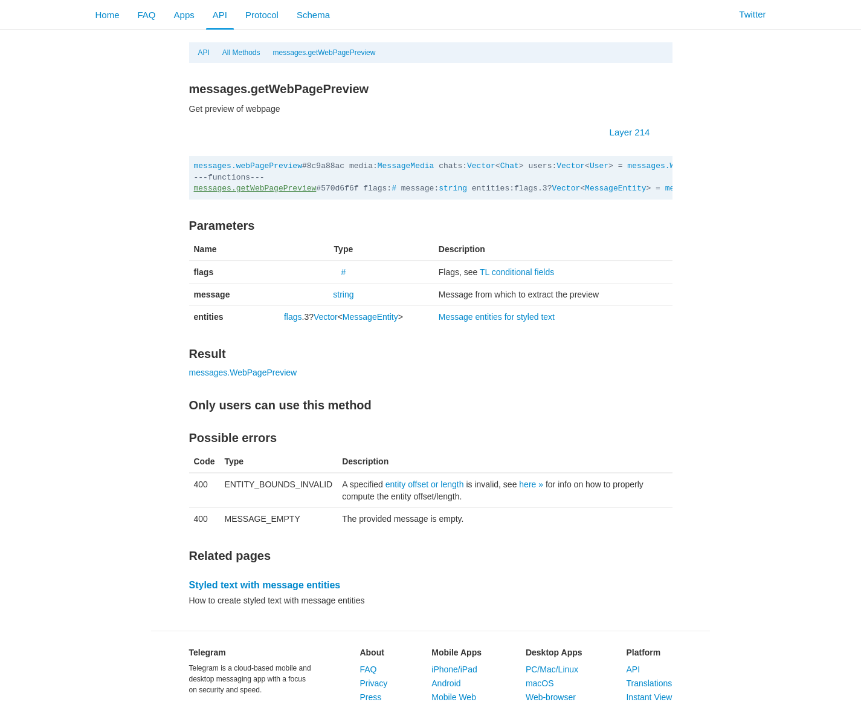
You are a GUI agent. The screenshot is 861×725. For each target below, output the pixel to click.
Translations (649, 683)
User (599, 166)
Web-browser (551, 697)
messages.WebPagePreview (243, 372)
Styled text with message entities (265, 585)
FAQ (147, 15)
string (453, 188)
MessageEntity (615, 188)
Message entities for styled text (497, 317)
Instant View (649, 697)
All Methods (241, 52)
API (220, 15)
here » (531, 484)
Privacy (373, 683)
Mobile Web (453, 697)
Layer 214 (636, 132)
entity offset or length (424, 484)
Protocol (262, 15)
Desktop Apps (554, 652)
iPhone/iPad (454, 669)
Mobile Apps (456, 652)
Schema (313, 15)
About (372, 652)
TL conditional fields (517, 272)
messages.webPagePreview (248, 166)
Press (370, 697)
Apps (184, 15)
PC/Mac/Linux (552, 669)
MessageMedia (406, 166)
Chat (509, 166)
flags (293, 317)
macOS (540, 683)
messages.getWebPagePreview (324, 52)
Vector (481, 166)
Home (107, 15)
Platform (643, 652)
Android (445, 683)
